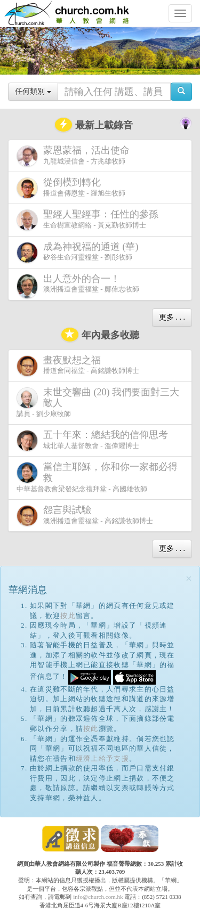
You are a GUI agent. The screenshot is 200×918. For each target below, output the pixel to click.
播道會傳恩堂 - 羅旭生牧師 (71, 188)
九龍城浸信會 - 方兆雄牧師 (75, 156)
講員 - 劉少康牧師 (98, 402)
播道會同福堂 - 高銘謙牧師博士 (78, 366)
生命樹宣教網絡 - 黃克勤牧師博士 (90, 220)
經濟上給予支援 (102, 758)
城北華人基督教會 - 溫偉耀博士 (94, 440)
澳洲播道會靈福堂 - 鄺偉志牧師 (78, 286)
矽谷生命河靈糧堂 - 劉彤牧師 (80, 252)
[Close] (189, 578)
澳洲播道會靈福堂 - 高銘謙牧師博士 (85, 515)
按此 (68, 616)
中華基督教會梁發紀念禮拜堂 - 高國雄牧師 (97, 476)
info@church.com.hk (98, 896)
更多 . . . (172, 317)
